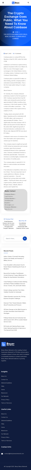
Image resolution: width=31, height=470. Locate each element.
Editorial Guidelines (6, 383)
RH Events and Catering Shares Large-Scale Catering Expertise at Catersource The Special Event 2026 (15, 328)
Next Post (22, 224)
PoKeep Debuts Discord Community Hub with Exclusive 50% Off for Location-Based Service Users (15, 319)
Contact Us (4, 379)
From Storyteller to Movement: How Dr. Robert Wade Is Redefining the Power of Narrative (15, 266)
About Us (4, 376)
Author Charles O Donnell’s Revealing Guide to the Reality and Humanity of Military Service (14, 258)
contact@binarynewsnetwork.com (14, 453)
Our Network (4, 396)
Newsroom (4, 393)
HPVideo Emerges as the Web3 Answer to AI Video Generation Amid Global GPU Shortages (15, 311)
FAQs (2, 386)
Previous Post (8, 223)
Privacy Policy (5, 399)
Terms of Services (6, 403)
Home (15, 32)
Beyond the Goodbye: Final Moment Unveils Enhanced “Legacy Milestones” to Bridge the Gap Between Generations (15, 275)
